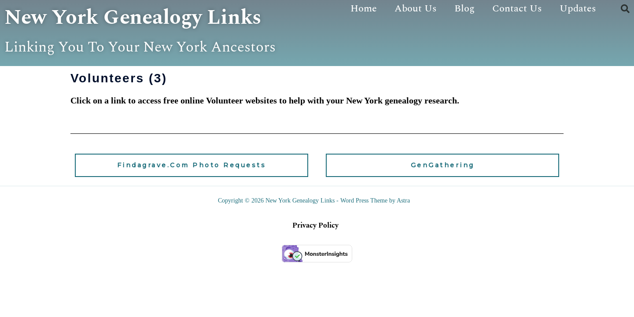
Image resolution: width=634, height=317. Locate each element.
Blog (464, 8)
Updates (578, 8)
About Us (415, 8)
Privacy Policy (315, 248)
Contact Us (517, 8)
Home (363, 8)
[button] (625, 9)
